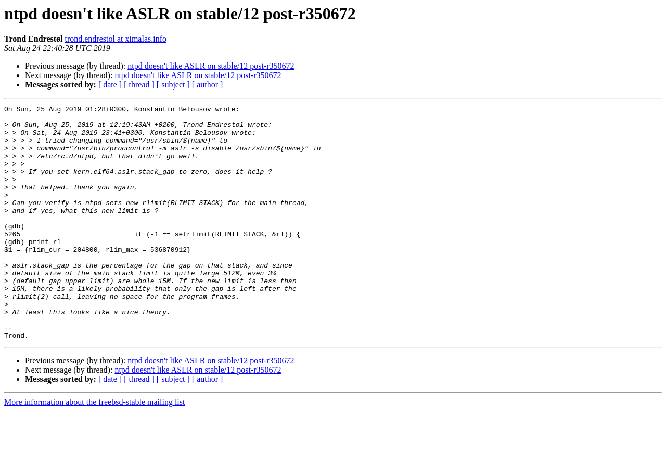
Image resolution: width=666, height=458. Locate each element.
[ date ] (110, 84)
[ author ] (207, 84)
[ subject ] (173, 84)
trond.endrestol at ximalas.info (115, 38)
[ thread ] (139, 84)
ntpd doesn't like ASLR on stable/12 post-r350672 (210, 65)
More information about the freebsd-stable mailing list (94, 448)
